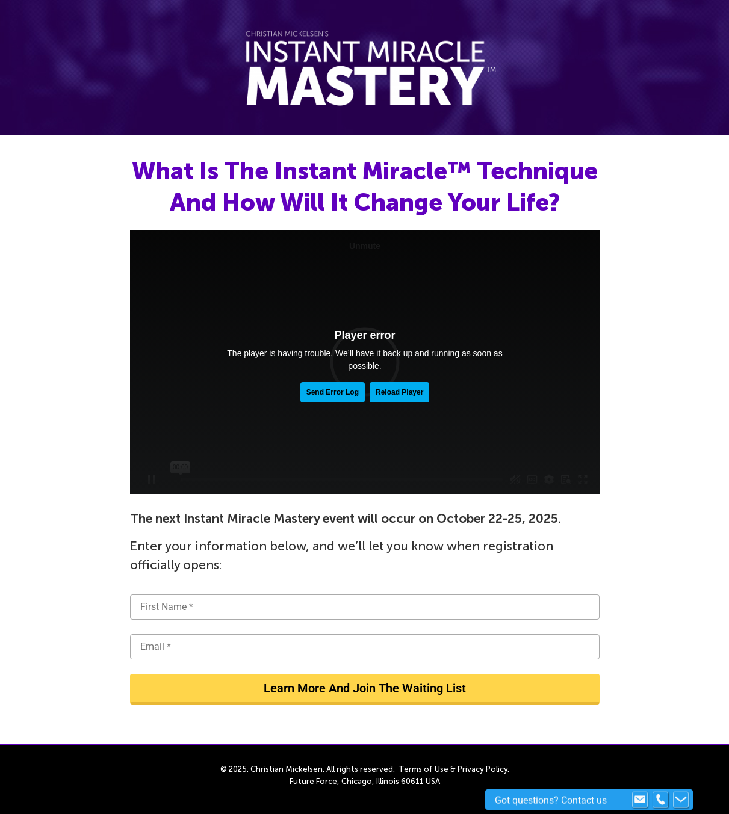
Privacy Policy (482, 769)
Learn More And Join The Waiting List (365, 688)
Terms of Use (423, 769)
